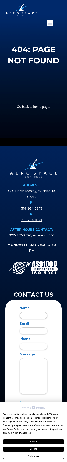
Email (24, 324)
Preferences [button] (25, 433)
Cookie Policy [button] (13, 429)
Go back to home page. (33, 107)
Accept (33, 441)
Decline (33, 449)
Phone (25, 339)
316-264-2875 (31, 209)
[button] (50, 23)
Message (27, 354)
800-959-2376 (20, 235)
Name (25, 308)
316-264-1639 (31, 220)
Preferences (33, 456)
